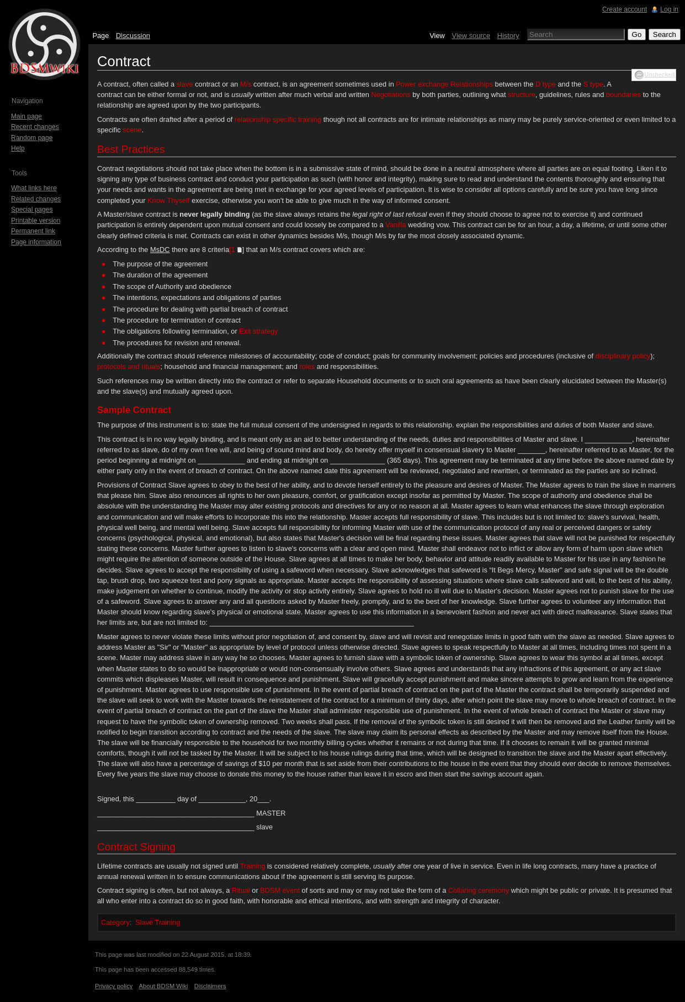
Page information (36, 242)
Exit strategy (258, 331)
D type (545, 84)
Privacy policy (113, 986)
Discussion (133, 35)
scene (132, 130)
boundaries (623, 94)
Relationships (471, 84)
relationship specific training (278, 119)
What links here (34, 188)
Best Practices (131, 149)
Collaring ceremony (478, 890)
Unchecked (660, 75)
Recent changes (35, 127)
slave (185, 84)
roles (307, 366)
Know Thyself (168, 200)
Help (18, 148)
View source (471, 35)
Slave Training (157, 922)
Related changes (36, 199)
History (508, 35)
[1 (232, 249)
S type (593, 84)
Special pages (31, 209)
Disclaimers (210, 986)
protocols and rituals (129, 366)
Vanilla (395, 225)
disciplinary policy (623, 356)
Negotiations (391, 94)
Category (115, 922)
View (437, 35)
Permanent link (33, 231)
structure (521, 94)
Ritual (241, 890)
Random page (31, 138)
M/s (246, 84)
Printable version (35, 220)
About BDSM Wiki (163, 986)
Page (100, 35)
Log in (669, 9)
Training (252, 866)
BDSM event (280, 890)
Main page (26, 116)
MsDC (160, 249)
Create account (624, 9)
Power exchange (422, 84)
